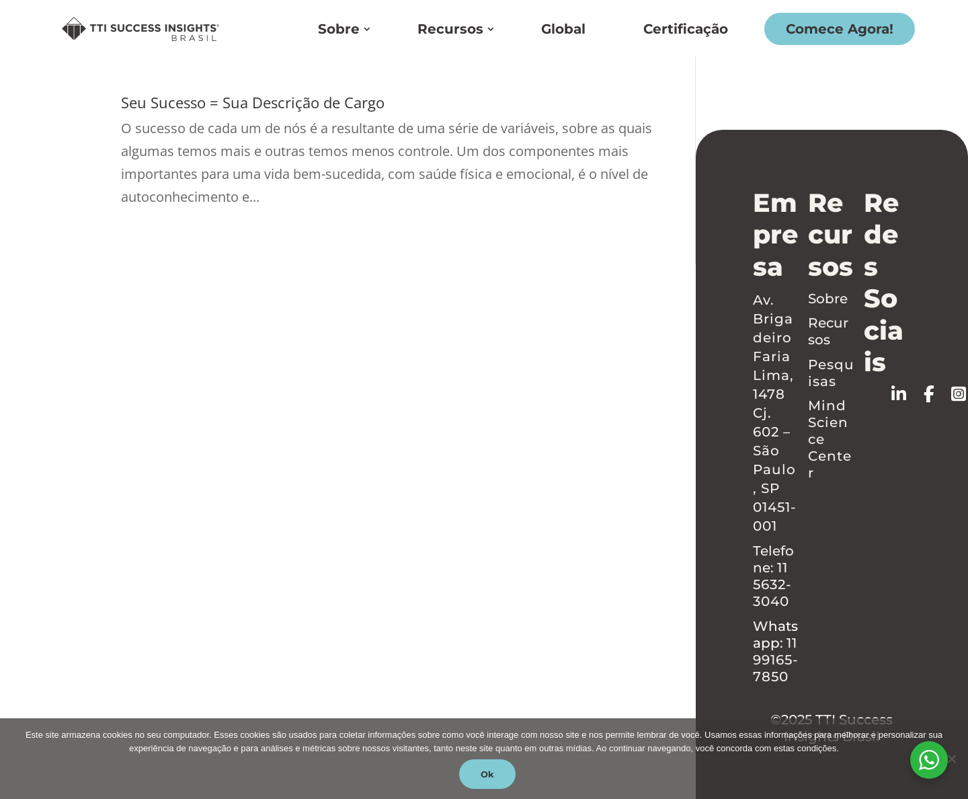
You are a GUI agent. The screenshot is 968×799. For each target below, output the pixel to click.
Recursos (450, 29)
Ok (487, 774)
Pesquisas (831, 372)
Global (563, 29)
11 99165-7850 (776, 660)
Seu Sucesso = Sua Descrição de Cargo (253, 102)
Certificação (685, 29)
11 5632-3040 (772, 584)
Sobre (339, 29)
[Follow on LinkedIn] (907, 394)
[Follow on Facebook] (937, 394)
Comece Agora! (839, 29)
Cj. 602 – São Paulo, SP (774, 450)
